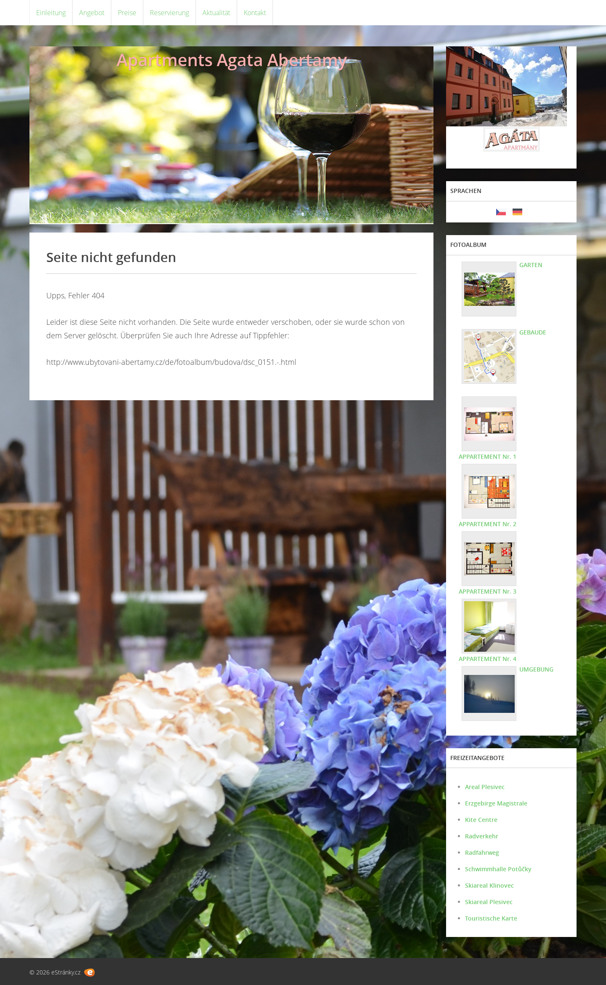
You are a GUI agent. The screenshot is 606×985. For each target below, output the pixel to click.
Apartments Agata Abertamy (232, 59)
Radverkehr (481, 836)
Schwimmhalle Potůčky (498, 869)
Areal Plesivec (485, 787)
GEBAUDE (532, 332)
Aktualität (216, 12)
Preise (127, 12)
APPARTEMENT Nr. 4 (487, 659)
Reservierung (169, 12)
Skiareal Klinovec (489, 885)
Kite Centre (481, 820)
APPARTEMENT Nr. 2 (487, 524)
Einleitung (51, 12)
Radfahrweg (482, 852)
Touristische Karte (491, 918)
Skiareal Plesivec (489, 902)
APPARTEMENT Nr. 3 (487, 591)
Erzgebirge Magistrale (496, 803)
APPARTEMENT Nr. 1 (487, 456)
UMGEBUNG (536, 669)
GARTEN (530, 265)
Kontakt (255, 12)
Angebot (91, 12)
